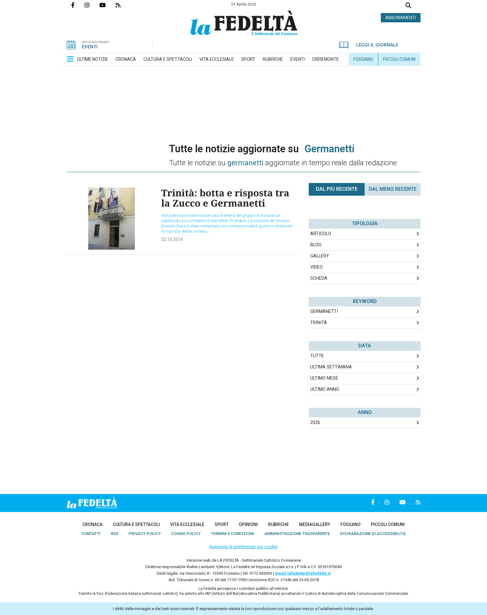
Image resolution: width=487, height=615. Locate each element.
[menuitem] (92, 59)
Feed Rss (123, 5)
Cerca (408, 6)
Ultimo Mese (324, 378)
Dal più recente (336, 189)
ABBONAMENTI (400, 17)
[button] (70, 59)
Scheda (318, 278)
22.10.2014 (172, 239)
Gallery (319, 256)
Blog (315, 244)
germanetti (324, 311)
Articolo (320, 233)
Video (316, 267)
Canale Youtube (107, 5)
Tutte (317, 356)
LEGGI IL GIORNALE (368, 45)
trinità (318, 322)
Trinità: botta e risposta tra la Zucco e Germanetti (225, 197)
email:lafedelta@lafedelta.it (302, 573)
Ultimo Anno (324, 389)
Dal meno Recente (392, 189)
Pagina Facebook (77, 5)
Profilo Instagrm (91, 5)
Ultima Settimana (331, 367)
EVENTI (90, 47)
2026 (315, 422)
